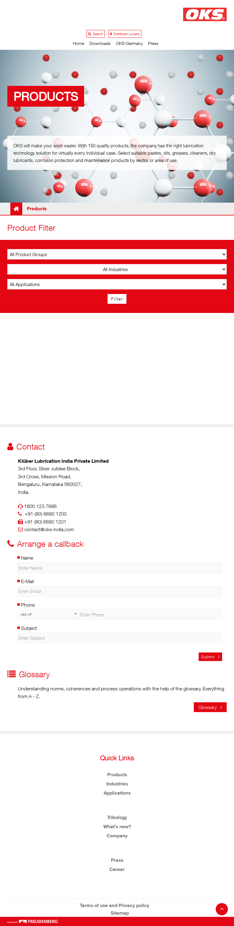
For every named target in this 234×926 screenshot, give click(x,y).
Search (95, 34)
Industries (117, 783)
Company (117, 835)
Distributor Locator (125, 34)
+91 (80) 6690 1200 (46, 513)
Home (78, 43)
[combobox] (48, 614)
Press (153, 43)
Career (117, 869)
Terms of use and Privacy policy (114, 905)
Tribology (117, 817)
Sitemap (120, 913)
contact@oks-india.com (49, 529)
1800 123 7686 (40, 506)
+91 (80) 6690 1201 (45, 521)
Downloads (100, 43)
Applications (117, 793)
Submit (210, 656)
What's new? (117, 826)
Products (117, 774)
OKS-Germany (129, 43)
